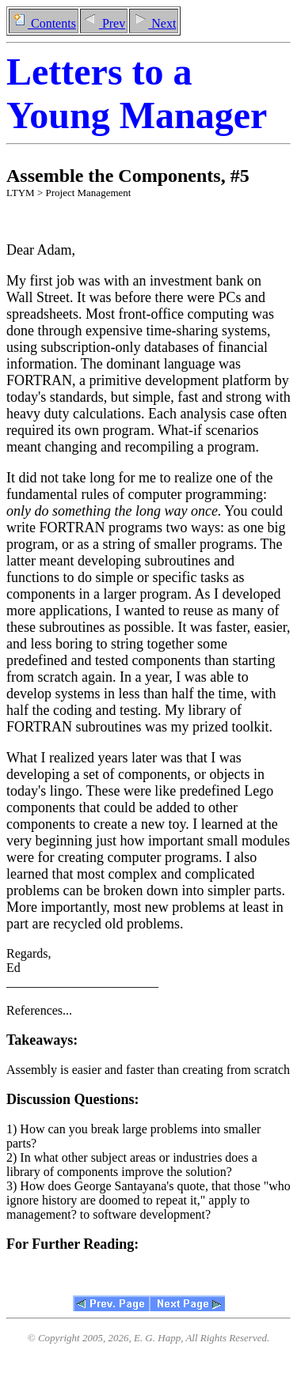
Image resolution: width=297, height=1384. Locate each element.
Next (153, 23)
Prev (103, 23)
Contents (43, 23)
